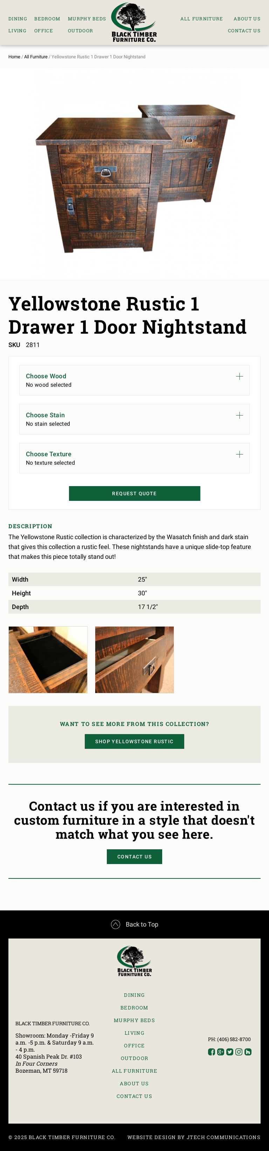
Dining (17, 18)
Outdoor (80, 30)
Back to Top (134, 924)
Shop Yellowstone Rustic (134, 741)
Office (43, 30)
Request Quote (134, 493)
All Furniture (201, 18)
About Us (247, 18)
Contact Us (244, 30)
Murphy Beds (87, 18)
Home (14, 56)
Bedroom (47, 18)
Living (17, 30)
